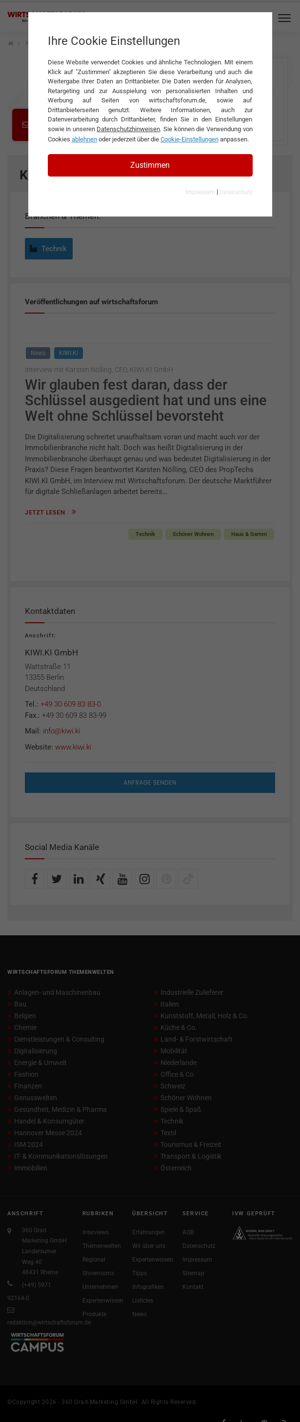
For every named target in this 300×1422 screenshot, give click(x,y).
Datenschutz (236, 192)
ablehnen (84, 139)
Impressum (200, 192)
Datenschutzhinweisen (128, 129)
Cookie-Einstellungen (189, 139)
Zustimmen (150, 165)
